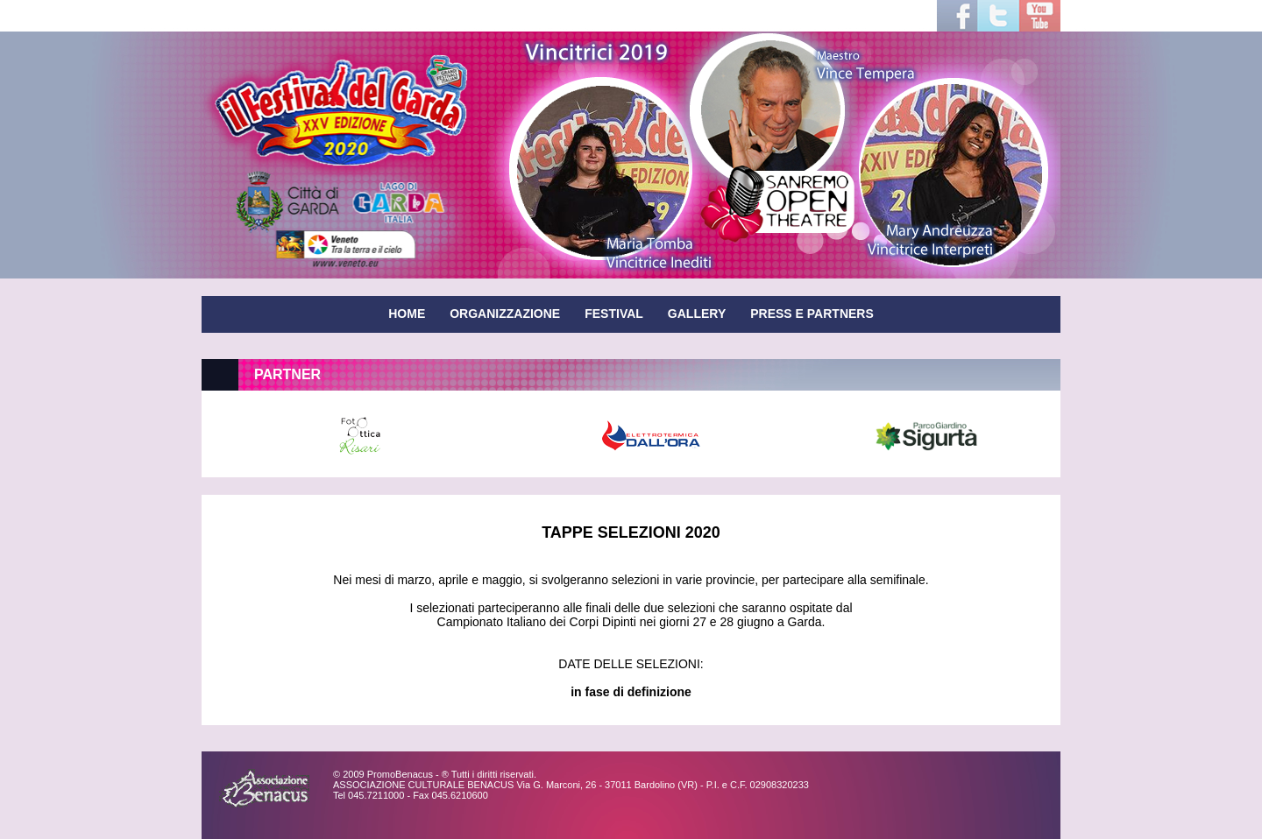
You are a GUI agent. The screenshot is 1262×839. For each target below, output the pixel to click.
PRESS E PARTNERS (812, 314)
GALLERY (697, 314)
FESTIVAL (614, 314)
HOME (406, 314)
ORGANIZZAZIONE (505, 314)
